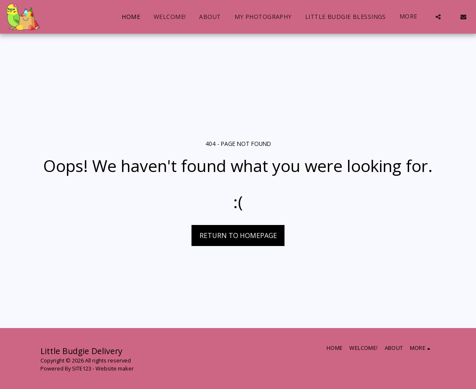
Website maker (115, 368)
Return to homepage (238, 235)
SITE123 (81, 368)
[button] (438, 17)
